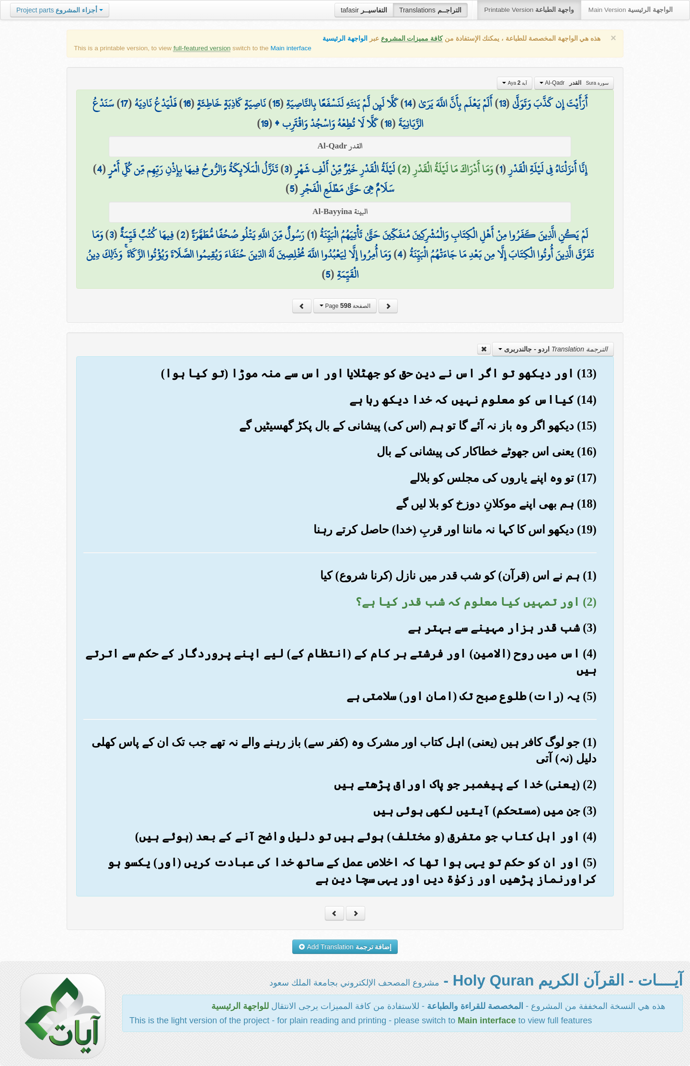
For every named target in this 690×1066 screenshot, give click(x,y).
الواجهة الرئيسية (345, 38)
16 (187, 103)
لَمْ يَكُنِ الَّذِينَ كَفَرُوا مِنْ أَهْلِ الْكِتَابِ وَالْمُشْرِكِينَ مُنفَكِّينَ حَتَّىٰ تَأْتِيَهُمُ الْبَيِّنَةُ (454, 234)
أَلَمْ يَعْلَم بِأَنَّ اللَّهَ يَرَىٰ (455, 103)
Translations (430, 10)
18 (388, 123)
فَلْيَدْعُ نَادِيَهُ (156, 103)
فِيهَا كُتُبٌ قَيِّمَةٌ (147, 234)
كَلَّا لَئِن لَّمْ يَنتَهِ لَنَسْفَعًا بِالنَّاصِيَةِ (342, 103)
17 (124, 103)
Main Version (630, 9)
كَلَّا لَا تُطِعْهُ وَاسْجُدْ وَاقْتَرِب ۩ (326, 123)
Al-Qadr (574, 82)
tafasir (364, 10)
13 (502, 103)
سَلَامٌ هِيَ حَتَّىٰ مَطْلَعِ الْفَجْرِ (347, 188)
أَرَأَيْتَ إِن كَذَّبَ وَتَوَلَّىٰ (549, 103)
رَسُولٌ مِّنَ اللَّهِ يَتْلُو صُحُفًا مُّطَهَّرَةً (248, 234)
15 (276, 103)
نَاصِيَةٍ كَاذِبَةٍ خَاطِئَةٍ (231, 103)
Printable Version (529, 9)
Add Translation (345, 947)
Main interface (290, 48)
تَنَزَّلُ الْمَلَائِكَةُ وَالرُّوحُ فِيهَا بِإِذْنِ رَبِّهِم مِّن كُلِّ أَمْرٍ (193, 169)
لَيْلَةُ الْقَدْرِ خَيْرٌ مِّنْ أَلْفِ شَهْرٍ (345, 169)
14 (408, 103)
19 (264, 123)
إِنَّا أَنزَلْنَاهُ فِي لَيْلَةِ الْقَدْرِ (547, 169)
